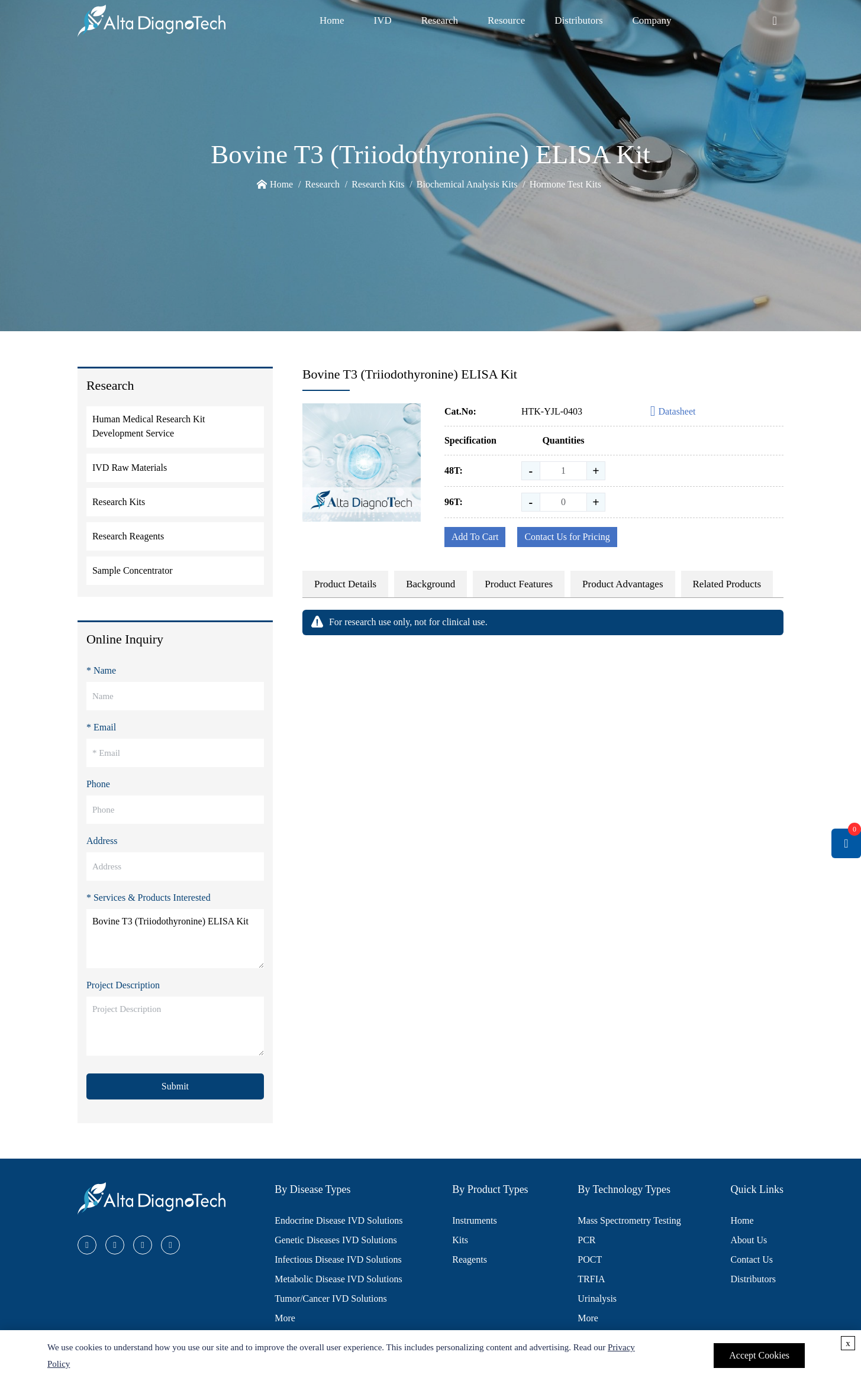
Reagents (469, 1259)
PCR (586, 1240)
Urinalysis (597, 1298)
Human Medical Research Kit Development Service (148, 426)
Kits (460, 1240)
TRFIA (591, 1279)
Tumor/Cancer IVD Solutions (331, 1298)
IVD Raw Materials (129, 468)
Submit (175, 1086)
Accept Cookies (759, 1355)
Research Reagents (128, 536)
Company (652, 20)
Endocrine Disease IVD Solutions (338, 1220)
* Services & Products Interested (148, 897)
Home (332, 20)
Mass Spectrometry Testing (629, 1220)
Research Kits (378, 184)
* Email (101, 727)
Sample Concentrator (132, 570)
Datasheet (673, 412)
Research (439, 20)
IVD (382, 20)
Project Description (123, 985)
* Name (101, 670)
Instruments (474, 1220)
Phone (98, 784)
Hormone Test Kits (565, 184)
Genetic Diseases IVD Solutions (336, 1240)
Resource (506, 20)
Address (101, 841)
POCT (590, 1259)
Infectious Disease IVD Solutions (338, 1259)
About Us (749, 1240)
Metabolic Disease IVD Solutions (338, 1279)
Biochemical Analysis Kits (467, 184)
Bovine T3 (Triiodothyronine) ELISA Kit (175, 938)
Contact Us (752, 1259)
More (285, 1318)
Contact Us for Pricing (567, 537)
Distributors (578, 20)
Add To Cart (475, 537)
